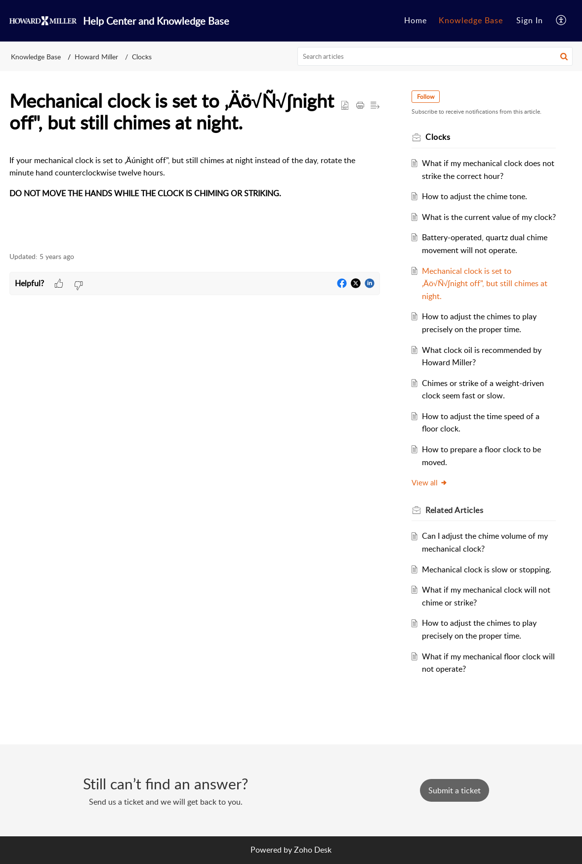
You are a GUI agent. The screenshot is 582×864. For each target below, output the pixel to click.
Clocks (142, 56)
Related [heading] (454, 510)
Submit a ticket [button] (454, 790)
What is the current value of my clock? (489, 217)
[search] (435, 56)
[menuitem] (415, 20)
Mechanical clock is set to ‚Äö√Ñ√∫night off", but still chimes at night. (484, 283)
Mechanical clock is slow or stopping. (486, 569)
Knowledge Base (471, 20)
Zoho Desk (313, 849)
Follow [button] (425, 96)
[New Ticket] (454, 790)
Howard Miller (96, 56)
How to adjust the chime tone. (474, 196)
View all (430, 482)
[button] (561, 20)
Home (415, 20)
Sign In (529, 20)
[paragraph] (194, 177)
